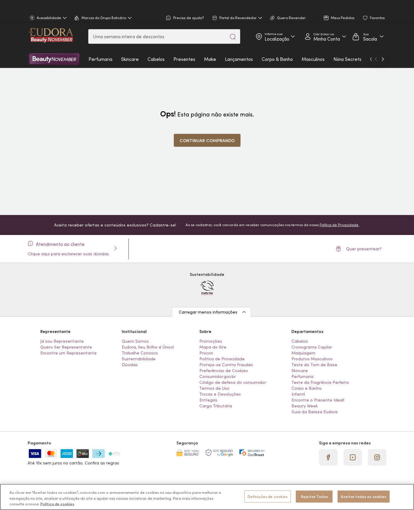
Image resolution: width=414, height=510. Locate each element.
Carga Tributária (215, 406)
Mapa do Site (212, 347)
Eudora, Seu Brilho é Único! (148, 347)
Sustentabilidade (139, 358)
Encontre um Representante (68, 353)
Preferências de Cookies (223, 370)
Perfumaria (100, 59)
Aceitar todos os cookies (363, 496)
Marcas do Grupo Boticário (103, 18)
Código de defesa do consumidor (232, 382)
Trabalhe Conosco (140, 353)
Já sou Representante (62, 341)
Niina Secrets (347, 59)
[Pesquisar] (232, 36)
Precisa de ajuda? (185, 18)
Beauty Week (304, 406)
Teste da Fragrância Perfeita (320, 382)
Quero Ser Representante (66, 347)
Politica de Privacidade (222, 358)
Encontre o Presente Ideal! (317, 400)
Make (210, 59)
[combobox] (164, 36)
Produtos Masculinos (312, 358)
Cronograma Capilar (311, 347)
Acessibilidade (48, 18)
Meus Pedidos (339, 18)
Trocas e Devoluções (220, 394)
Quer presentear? (358, 249)
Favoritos (374, 18)
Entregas (208, 400)
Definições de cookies (268, 496)
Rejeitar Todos (314, 496)
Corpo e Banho (306, 388)
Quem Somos (135, 341)
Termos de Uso (214, 388)
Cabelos (156, 59)
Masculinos (313, 59)
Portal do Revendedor (237, 18)
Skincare (130, 59)
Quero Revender (288, 18)
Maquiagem (303, 353)
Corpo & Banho (277, 59)
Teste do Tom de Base (314, 364)
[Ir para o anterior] (376, 59)
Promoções (210, 341)
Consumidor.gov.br (217, 376)
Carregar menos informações (208, 312)
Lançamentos (239, 59)
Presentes (184, 59)
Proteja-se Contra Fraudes (226, 364)
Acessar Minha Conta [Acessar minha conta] (323, 36)
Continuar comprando (207, 140)
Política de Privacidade (339, 225)
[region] (207, 497)
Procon (206, 353)
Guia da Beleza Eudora (314, 411)
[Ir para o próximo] (383, 59)
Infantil (298, 394)
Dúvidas (130, 364)
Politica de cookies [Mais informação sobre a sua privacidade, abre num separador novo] (57, 503)
